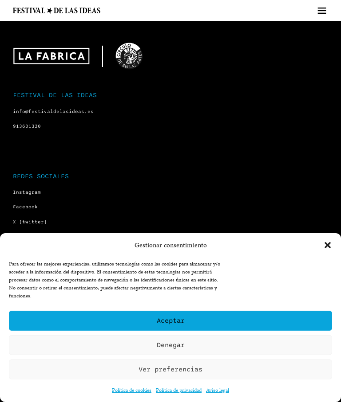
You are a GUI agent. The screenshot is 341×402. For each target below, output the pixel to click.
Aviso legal (217, 390)
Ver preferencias (170, 369)
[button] (327, 245)
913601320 (27, 126)
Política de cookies (131, 390)
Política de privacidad (179, 390)
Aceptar (171, 320)
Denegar (171, 345)
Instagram (27, 192)
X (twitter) (30, 222)
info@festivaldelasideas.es (53, 111)
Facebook (25, 207)
